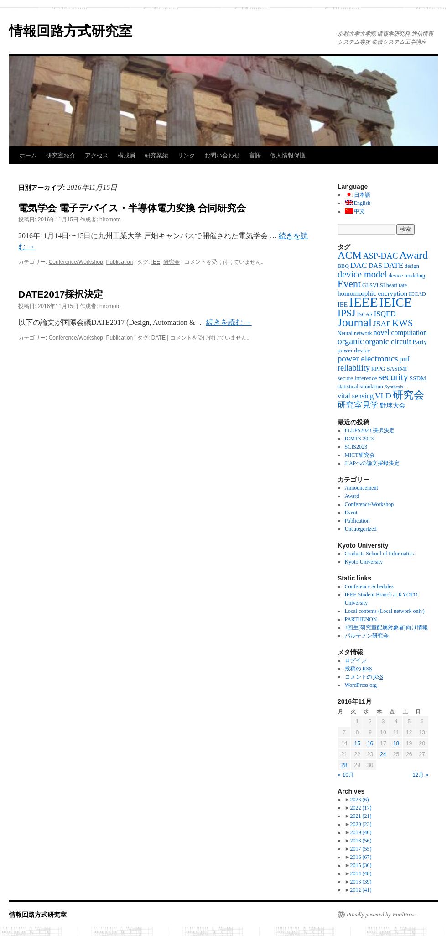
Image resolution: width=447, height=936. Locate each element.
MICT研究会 (360, 455)
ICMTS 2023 (359, 438)
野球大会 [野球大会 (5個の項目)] (392, 405)
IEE (155, 262)
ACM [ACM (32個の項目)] (350, 255)
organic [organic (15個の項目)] (351, 341)
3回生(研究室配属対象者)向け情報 (386, 627)
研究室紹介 (61, 155)
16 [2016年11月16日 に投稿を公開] (370, 743)
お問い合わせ (222, 155)
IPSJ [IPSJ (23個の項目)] (346, 313)
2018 (360, 840)
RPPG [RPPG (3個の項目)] (378, 369)
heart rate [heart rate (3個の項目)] (396, 285)
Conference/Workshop (76, 262)
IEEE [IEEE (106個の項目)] (363, 302)
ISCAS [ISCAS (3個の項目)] (364, 314)
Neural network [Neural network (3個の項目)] (355, 333)
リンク (186, 155)
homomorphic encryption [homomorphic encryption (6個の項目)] (372, 293)
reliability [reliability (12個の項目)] (354, 367)
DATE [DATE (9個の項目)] (393, 265)
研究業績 (156, 155)
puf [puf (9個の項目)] (405, 359)
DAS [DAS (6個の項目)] (375, 265)
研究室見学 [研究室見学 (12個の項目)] (358, 404)
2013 (360, 881)
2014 (360, 873)
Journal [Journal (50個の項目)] (355, 322)
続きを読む (229, 322)
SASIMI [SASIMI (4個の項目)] (396, 368)
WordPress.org (361, 685)
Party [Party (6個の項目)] (419, 341)
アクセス (97, 155)
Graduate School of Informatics (379, 553)
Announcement (361, 488)
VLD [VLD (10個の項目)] (383, 395)
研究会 (171, 262)
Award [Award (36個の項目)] (413, 255)
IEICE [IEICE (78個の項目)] (395, 302)
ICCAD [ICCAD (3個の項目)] (417, 294)
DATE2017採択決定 (60, 294)
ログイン (356, 660)
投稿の (358, 668)
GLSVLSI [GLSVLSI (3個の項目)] (373, 285)
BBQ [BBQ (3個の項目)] (343, 266)
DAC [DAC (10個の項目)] (358, 265)
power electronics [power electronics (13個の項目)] (368, 358)
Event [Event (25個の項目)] (349, 283)
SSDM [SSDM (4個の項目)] (418, 378)
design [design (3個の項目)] (412, 266)
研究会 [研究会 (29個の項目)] (408, 395)
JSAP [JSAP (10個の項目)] (382, 323)
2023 (359, 799)
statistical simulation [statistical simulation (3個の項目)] (360, 386)
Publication (119, 262)
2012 (360, 890)
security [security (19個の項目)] (393, 377)
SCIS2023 (356, 447)
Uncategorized (361, 529)
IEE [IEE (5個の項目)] (343, 304)
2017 (360, 849)
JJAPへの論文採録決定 (372, 463)
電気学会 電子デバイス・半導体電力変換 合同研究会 (132, 208)
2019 (360, 832)
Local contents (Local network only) (385, 611)
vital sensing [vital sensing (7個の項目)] (356, 396)
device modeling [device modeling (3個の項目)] (407, 275)
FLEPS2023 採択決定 (370, 430)
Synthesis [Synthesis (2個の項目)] (394, 386)
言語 (255, 155)
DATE (158, 338)
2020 (360, 824)
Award (352, 496)
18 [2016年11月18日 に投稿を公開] (396, 743)
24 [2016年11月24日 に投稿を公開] (383, 754)
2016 (360, 857)
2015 (360, 865)
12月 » (420, 775)
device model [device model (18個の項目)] (362, 274)
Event (351, 512)
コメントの (364, 677)
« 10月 (346, 775)
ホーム (28, 155)
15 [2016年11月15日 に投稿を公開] (357, 743)
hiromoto (110, 219)
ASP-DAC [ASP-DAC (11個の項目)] (380, 256)
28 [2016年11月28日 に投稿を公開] (344, 765)
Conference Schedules (369, 586)
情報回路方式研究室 (70, 30)
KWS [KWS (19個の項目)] (402, 323)
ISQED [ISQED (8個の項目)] (385, 313)
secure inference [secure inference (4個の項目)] (357, 378)
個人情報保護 (288, 155)
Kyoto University (364, 562)
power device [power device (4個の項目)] (354, 350)
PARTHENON (361, 619)
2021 (360, 816)
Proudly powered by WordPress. (382, 914)
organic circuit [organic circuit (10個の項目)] (388, 341)
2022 (360, 808)
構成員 (126, 155)
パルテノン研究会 (367, 636)
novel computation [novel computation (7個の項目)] (400, 332)
